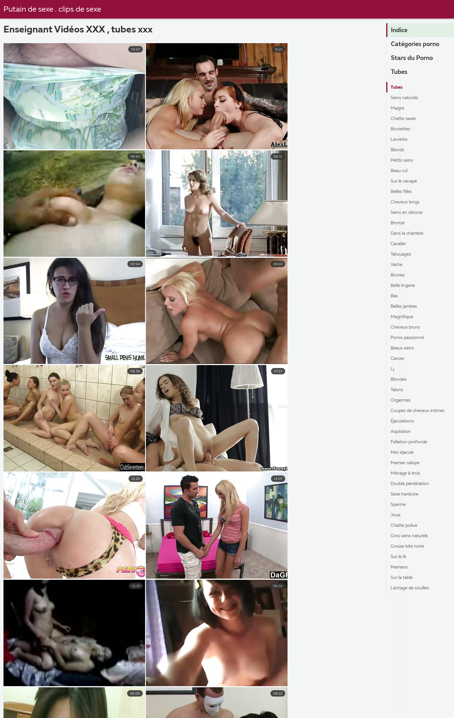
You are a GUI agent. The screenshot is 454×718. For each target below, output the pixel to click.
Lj (392, 369)
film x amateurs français (87, 698)
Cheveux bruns (406, 327)
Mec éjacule (403, 452)
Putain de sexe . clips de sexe (53, 9)
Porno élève (395, 698)
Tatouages (402, 254)
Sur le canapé (405, 181)
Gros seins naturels (411, 536)
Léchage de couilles (412, 588)
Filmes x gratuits (285, 698)
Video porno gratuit (390, 710)
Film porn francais (265, 710)
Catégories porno (416, 44)
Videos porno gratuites (326, 710)
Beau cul (400, 171)
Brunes (398, 275)
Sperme (399, 504)
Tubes (399, 72)
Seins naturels (405, 98)
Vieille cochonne (26, 698)
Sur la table (403, 577)
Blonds (398, 150)
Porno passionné (408, 338)
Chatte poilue (405, 525)
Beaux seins (403, 348)
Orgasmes (401, 400)
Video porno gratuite (227, 698)
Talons (397, 390)
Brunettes (401, 129)
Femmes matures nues (33, 710)
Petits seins (403, 160)
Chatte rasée (404, 118)
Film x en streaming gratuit (158, 698)
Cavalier (399, 244)
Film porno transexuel (204, 710)
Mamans (400, 567)
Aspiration (402, 431)
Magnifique (403, 317)
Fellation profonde (411, 442)
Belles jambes (405, 306)
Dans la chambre (408, 233)
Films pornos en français (119, 704)
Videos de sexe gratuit (213, 704)
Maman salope (406, 463)
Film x (166, 704)
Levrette (400, 139)
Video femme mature (342, 698)
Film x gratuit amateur (276, 704)
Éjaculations (404, 421)
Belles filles (402, 191)
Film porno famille (143, 710)
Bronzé (398, 223)
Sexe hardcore (406, 494)
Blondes (399, 379)
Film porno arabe (58, 704)
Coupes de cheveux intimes (420, 411)
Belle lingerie (404, 285)
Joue (396, 515)
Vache (397, 265)
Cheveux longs (406, 202)
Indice (400, 31)
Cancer (398, 358)
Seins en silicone (408, 212)
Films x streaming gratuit (343, 704)
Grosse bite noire (409, 546)
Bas (394, 296)
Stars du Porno (413, 58)
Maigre (398, 108)
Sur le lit (399, 557)
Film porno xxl (91, 710)
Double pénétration (412, 484)
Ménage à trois (407, 473)
